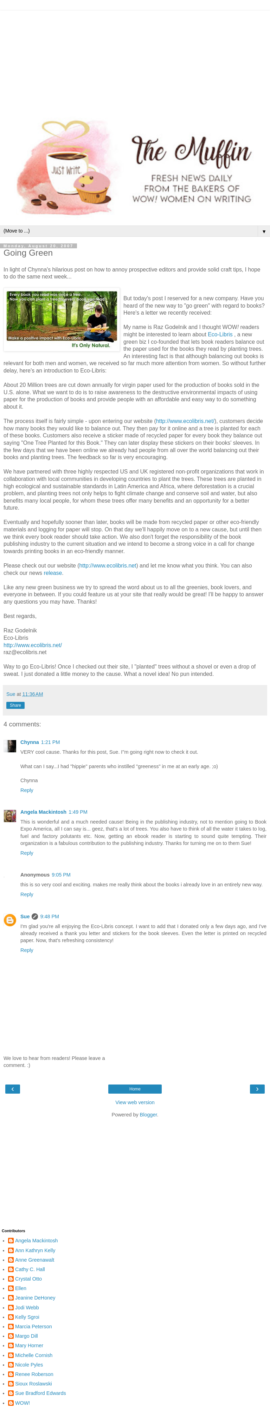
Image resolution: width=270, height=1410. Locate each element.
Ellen (20, 1288)
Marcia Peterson (33, 1326)
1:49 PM (78, 812)
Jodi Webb (27, 1307)
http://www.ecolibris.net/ (185, 421)
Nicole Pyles (29, 1365)
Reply (26, 790)
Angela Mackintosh (43, 812)
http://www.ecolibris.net (107, 566)
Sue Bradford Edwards (40, 1393)
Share (15, 705)
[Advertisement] (135, 60)
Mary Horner (29, 1345)
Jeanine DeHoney (35, 1298)
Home (135, 1089)
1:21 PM (50, 742)
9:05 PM (61, 875)
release (53, 573)
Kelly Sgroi (27, 1317)
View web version (135, 1102)
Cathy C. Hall (30, 1269)
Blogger (148, 1114)
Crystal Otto (28, 1279)
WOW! (22, 1403)
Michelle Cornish (33, 1355)
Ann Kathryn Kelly (35, 1250)
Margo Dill (26, 1336)
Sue (25, 916)
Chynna (29, 742)
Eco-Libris (221, 334)
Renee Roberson (34, 1374)
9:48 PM (49, 916)
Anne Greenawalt (34, 1260)
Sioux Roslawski (33, 1383)
